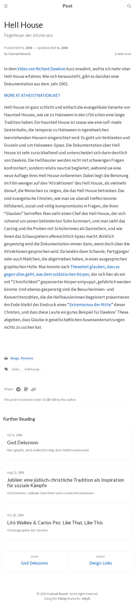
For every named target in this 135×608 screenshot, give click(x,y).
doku (15, 369)
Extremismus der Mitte (90, 304)
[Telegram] (18, 389)
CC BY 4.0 (49, 400)
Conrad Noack (19, 54)
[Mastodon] (26, 389)
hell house (32, 369)
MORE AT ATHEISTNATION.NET (32, 95)
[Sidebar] (6, 6)
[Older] (34, 561)
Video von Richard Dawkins (41, 69)
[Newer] (100, 561)
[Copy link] (33, 389)
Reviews (27, 358)
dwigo (14, 358)
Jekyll (85, 598)
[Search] (129, 6)
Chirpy (62, 598)
